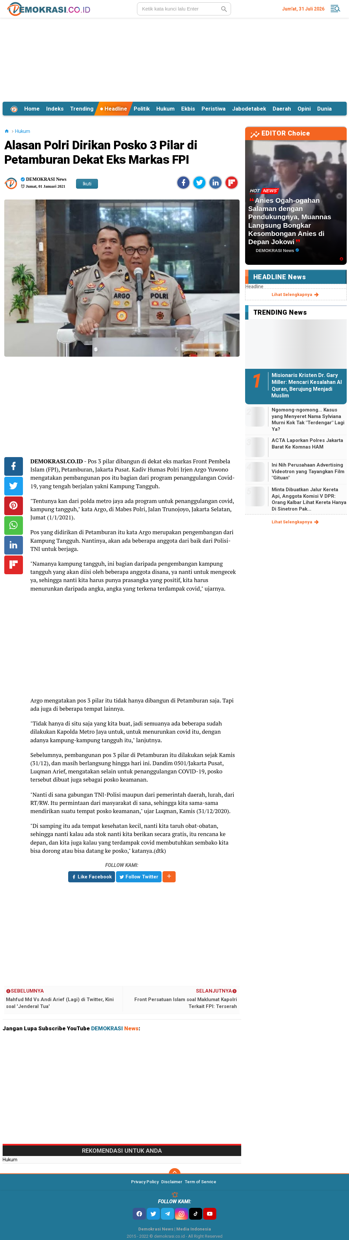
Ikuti (87, 184)
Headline (113, 108)
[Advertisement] (175, 59)
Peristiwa (213, 108)
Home (32, 108)
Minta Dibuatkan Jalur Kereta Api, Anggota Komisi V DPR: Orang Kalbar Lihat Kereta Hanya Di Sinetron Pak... (309, 499)
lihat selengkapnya (296, 294)
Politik (142, 108)
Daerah (282, 108)
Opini (304, 108)
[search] (184, 8)
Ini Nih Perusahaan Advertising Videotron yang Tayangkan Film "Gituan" (308, 471)
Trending (81, 108)
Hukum (165, 108)
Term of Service (200, 1181)
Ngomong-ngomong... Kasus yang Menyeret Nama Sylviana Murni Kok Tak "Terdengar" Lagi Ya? (308, 419)
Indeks (55, 108)
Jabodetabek (249, 108)
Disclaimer (171, 1181)
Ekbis (188, 108)
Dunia (324, 108)
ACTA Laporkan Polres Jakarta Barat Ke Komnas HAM (307, 443)
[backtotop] (175, 1174)
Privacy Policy (145, 1181)
